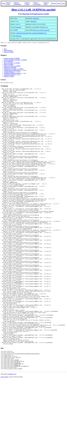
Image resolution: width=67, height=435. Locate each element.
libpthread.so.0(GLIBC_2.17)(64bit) (13, 69)
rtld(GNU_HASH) (9, 76)
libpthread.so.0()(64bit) (10, 67)
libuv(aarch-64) (8, 50)
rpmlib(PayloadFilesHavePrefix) (12, 73)
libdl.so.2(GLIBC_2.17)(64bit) (12, 66)
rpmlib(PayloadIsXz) (9, 75)
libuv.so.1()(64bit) (9, 52)
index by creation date (37, 3)
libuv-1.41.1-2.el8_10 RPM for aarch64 (34, 9)
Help (58, 3)
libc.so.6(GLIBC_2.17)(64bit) (12, 63)
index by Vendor (27, 3)
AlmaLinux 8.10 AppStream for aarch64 (35, 14)
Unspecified (18, 27)
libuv (5, 49)
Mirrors (54, 3)
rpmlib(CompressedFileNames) (12, 70)
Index (3, 3)
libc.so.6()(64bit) (8, 61)
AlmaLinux (36, 18)
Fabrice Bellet (4, 433)
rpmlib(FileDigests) (9, 72)
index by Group (8, 3)
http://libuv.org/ (17, 36)
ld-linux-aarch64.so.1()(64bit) (12, 58)
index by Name (46, 3)
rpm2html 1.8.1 (12, 430)
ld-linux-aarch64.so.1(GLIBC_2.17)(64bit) (15, 60)
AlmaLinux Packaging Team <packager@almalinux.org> (31, 33)
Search (63, 3)
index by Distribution (17, 3)
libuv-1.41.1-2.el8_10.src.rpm (41, 30)
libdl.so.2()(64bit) (8, 64)
